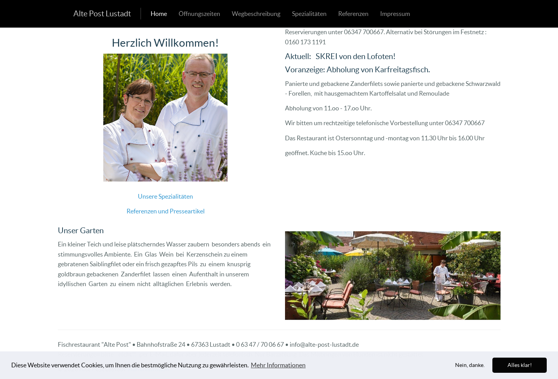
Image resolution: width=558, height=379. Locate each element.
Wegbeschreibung (256, 13)
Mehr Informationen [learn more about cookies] (278, 365)
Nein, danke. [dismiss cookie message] (470, 365)
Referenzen (353, 13)
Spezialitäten (309, 13)
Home (159, 13)
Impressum (395, 13)
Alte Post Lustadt (102, 13)
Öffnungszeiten (199, 13)
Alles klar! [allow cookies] (520, 365)
